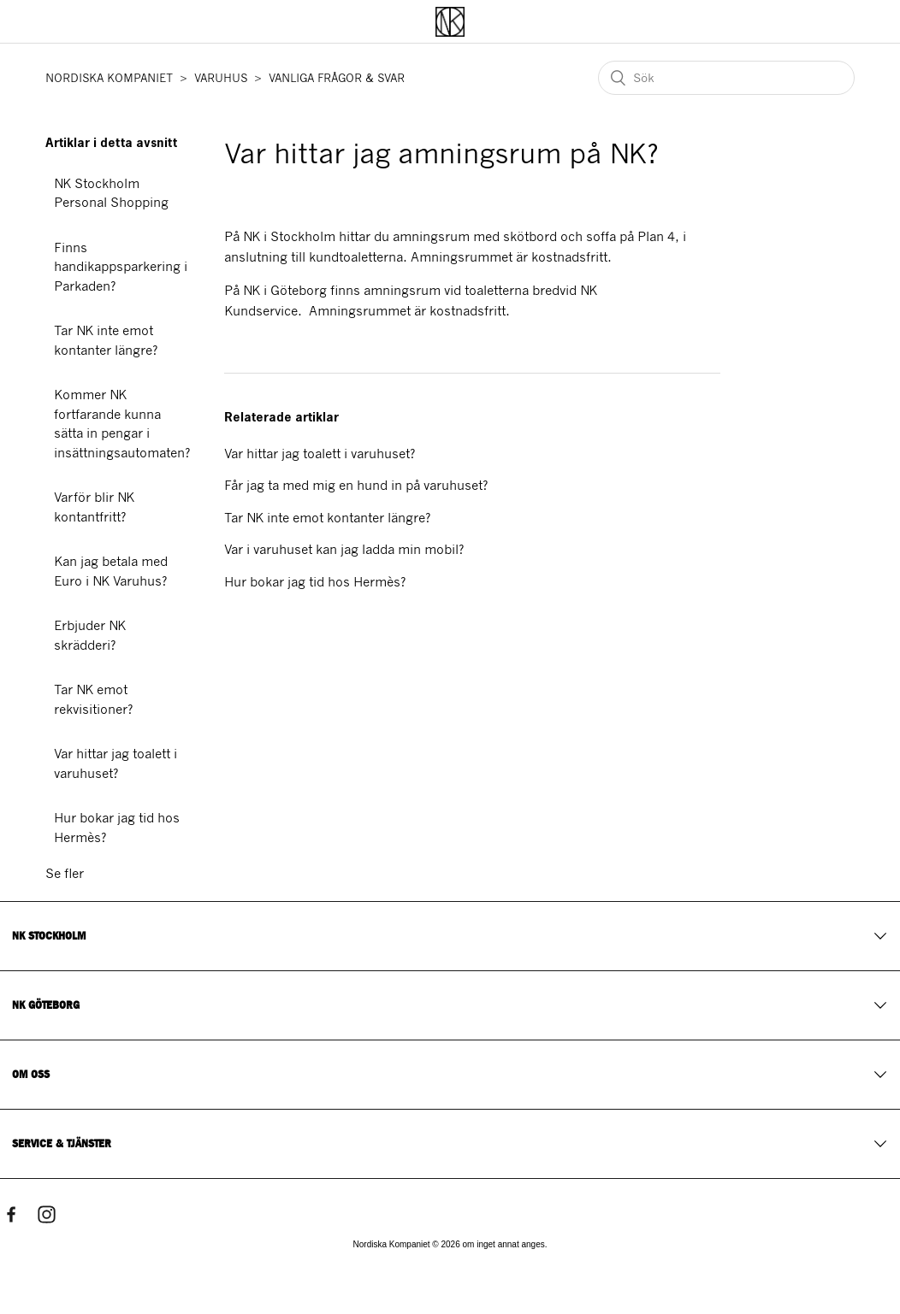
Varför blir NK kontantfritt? (94, 507)
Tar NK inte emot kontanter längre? (105, 340)
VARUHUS (220, 78)
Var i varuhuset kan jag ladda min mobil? (344, 549)
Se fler (64, 873)
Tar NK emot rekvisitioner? (93, 699)
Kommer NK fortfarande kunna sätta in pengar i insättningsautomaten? (122, 424)
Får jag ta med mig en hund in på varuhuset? (356, 485)
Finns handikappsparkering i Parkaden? (120, 267)
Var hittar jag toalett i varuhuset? (115, 763)
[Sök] (726, 78)
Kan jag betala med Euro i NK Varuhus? (111, 571)
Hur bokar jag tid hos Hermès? (117, 828)
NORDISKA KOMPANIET (109, 78)
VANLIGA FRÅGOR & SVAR (337, 78)
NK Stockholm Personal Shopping (111, 193)
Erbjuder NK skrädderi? (90, 635)
